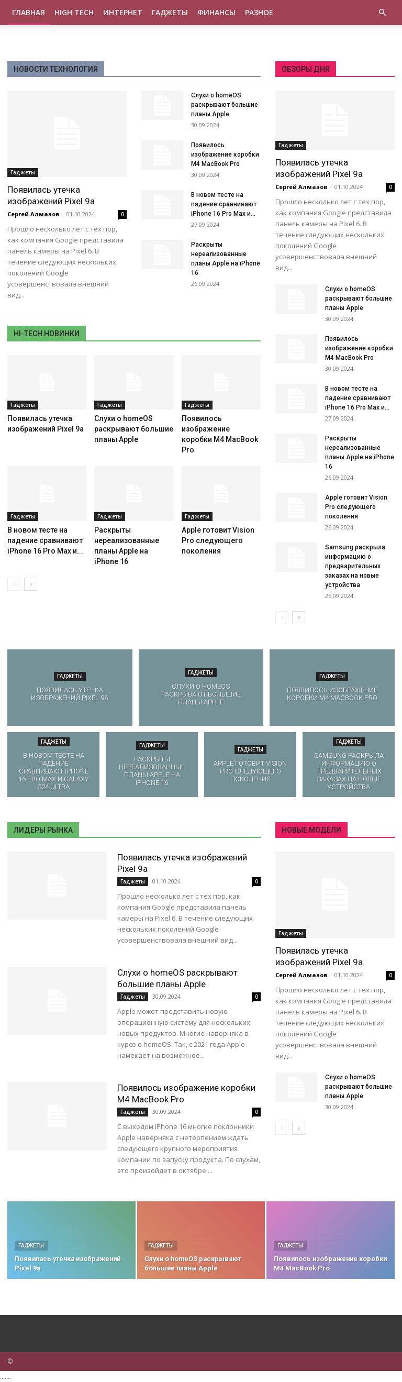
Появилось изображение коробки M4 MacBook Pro (225, 154)
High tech (74, 12)
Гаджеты (170, 12)
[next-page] (30, 584)
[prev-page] (13, 584)
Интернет (122, 12)
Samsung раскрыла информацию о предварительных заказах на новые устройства (355, 566)
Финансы (216, 12)
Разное (259, 12)
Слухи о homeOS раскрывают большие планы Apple (224, 105)
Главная (28, 12)
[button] (382, 13)
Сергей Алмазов (33, 214)
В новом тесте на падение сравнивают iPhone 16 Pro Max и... (223, 204)
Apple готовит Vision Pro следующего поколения (218, 540)
